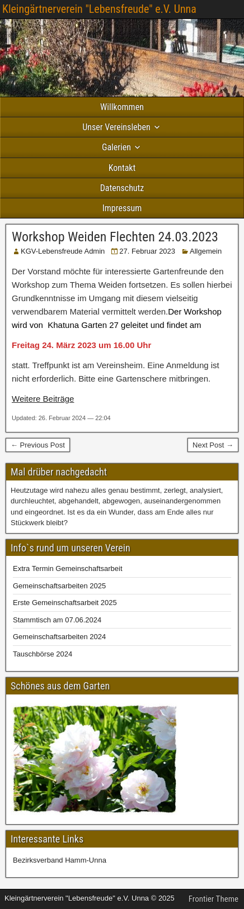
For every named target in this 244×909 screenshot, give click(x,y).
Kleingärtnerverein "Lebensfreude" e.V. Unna (99, 9)
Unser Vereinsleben (116, 127)
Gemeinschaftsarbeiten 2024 (59, 636)
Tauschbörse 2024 (42, 654)
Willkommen (122, 107)
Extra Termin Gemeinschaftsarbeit (68, 568)
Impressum (122, 208)
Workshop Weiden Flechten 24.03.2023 (115, 237)
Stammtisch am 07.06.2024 (57, 620)
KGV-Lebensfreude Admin (63, 251)
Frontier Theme (213, 899)
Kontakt (122, 168)
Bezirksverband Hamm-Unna (59, 860)
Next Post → (213, 445)
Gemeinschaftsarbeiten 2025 (59, 586)
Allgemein (206, 251)
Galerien (116, 147)
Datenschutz (122, 188)
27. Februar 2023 (147, 251)
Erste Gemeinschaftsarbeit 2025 (65, 602)
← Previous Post (38, 445)
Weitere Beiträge (43, 398)
